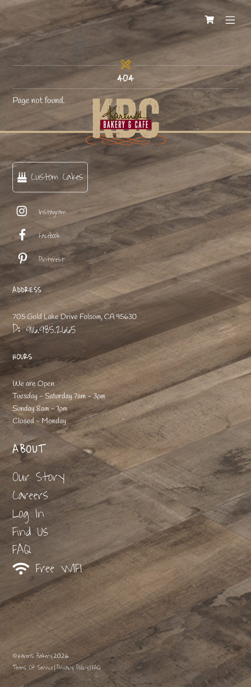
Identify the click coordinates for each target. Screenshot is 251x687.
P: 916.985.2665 (44, 329)
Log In (28, 514)
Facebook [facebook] (36, 236)
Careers (30, 495)
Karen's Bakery (35, 656)
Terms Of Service (32, 667)
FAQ (21, 550)
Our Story (38, 477)
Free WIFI (47, 569)
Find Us (30, 532)
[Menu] (230, 19)
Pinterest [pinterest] (38, 259)
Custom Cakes (50, 176)
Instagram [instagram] (39, 212)
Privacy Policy (72, 667)
